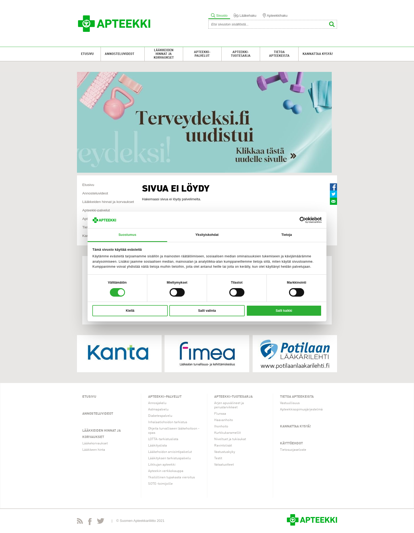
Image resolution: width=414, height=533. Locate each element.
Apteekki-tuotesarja (241, 54)
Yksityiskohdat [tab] (206, 235)
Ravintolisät (223, 445)
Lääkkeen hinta (93, 450)
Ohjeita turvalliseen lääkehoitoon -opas (174, 431)
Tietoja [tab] (286, 235)
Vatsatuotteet (224, 464)
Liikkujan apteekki (161, 464)
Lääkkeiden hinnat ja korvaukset (164, 54)
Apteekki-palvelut (202, 54)
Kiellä (130, 311)
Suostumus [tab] (127, 235)
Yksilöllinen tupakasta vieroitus (171, 477)
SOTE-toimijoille (160, 484)
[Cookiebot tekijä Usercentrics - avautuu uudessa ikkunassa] (298, 220)
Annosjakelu (157, 403)
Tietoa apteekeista (279, 54)
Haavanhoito (223, 420)
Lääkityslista (157, 445)
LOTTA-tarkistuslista (163, 439)
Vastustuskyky (224, 452)
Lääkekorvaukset (95, 443)
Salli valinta (207, 311)
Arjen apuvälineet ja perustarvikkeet (229, 405)
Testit (218, 458)
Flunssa (220, 413)
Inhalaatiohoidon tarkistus (167, 422)
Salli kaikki (284, 311)
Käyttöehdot (291, 443)
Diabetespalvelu (160, 416)
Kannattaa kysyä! (318, 54)
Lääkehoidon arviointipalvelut (170, 452)
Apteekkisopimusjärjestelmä (301, 409)
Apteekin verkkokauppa (165, 471)
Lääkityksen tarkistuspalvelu (169, 458)
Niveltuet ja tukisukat (230, 439)
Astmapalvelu (158, 409)
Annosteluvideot (119, 54)
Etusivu (87, 54)
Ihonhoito (221, 426)
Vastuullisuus (290, 403)
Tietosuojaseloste (293, 450)
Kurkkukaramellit (227, 433)
